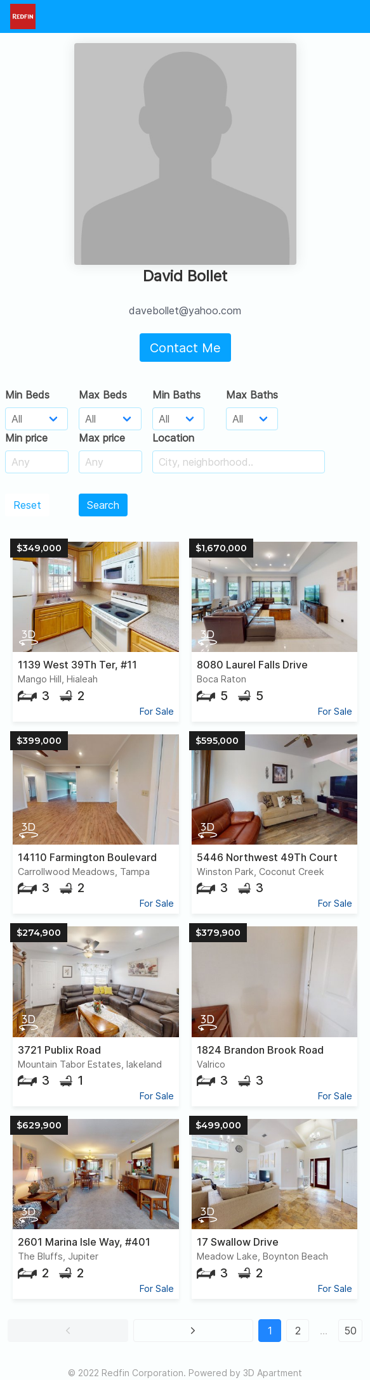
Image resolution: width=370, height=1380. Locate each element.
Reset (27, 505)
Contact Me (185, 347)
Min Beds (27, 394)
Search (103, 505)
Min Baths (176, 394)
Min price (26, 437)
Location (173, 437)
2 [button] (298, 1330)
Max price (102, 437)
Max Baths (252, 394)
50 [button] (350, 1330)
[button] (68, 1330)
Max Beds (103, 394)
